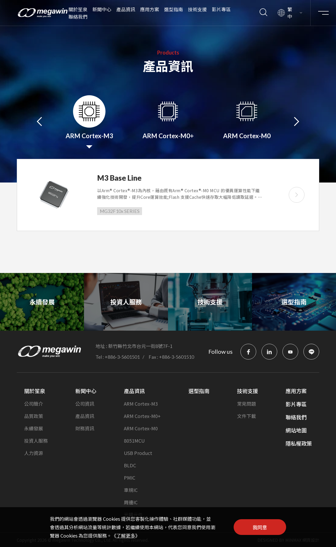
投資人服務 (36, 440)
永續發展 (33, 428)
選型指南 (173, 9)
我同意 (260, 527)
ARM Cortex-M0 (141, 428)
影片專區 (221, 9)
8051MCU (134, 440)
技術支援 (197, 9)
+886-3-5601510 (176, 357)
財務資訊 (84, 428)
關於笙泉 (78, 9)
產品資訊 (125, 9)
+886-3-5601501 (122, 357)
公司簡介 (33, 403)
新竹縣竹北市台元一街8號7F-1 (140, 345)
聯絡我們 (78, 16)
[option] (89, 121)
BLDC (130, 465)
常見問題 (246, 403)
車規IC (131, 489)
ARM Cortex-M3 (141, 403)
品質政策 (33, 415)
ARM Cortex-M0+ (142, 415)
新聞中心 (101, 9)
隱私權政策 (299, 443)
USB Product (138, 452)
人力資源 (33, 452)
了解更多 (125, 535)
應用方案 (149, 9)
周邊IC (131, 502)
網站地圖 (296, 430)
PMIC (129, 477)
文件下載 (246, 415)
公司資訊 (84, 403)
